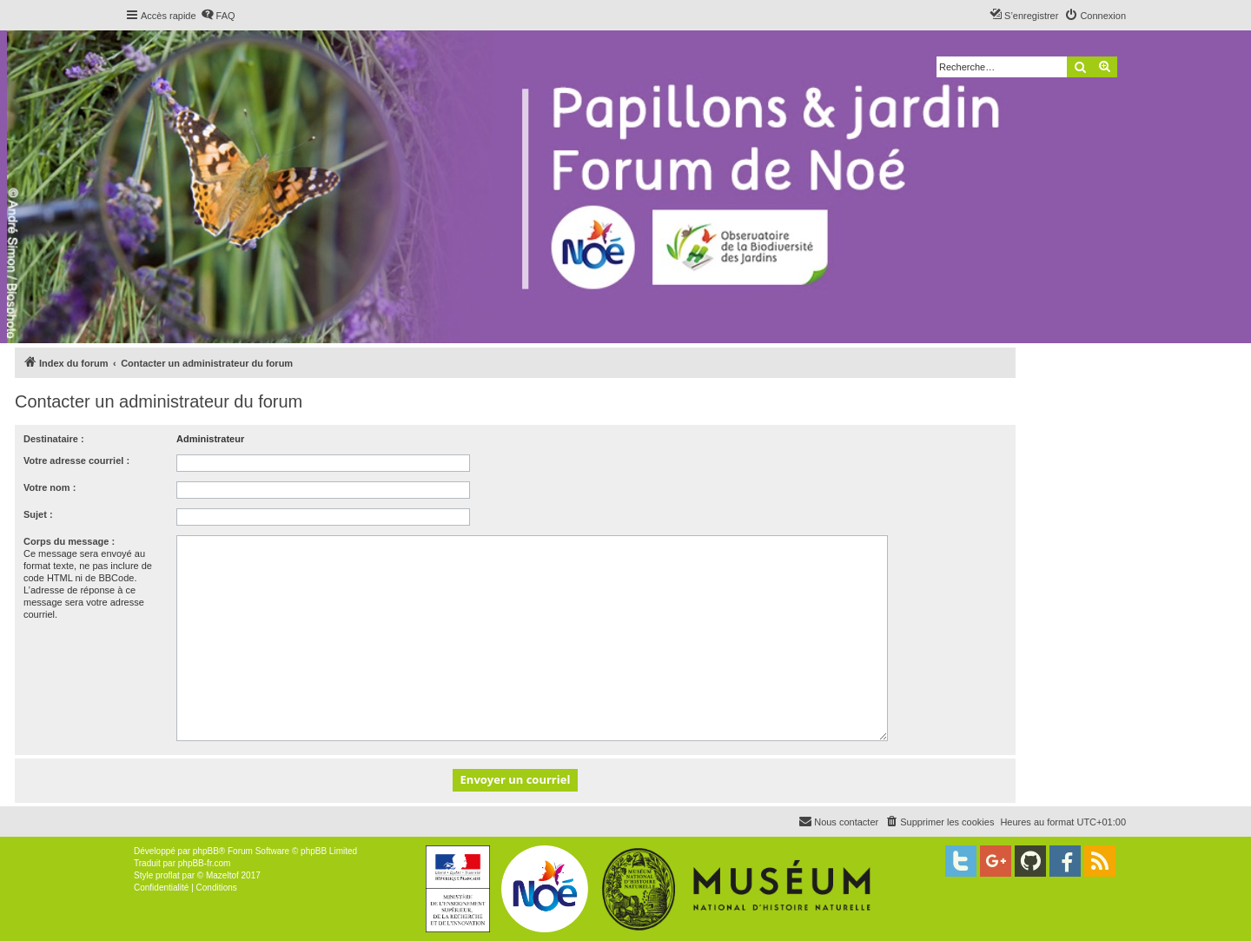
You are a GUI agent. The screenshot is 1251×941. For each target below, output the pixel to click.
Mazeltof (222, 875)
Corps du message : (69, 541)
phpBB (206, 851)
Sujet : (38, 514)
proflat (168, 875)
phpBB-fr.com (204, 863)
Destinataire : (53, 439)
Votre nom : (49, 487)
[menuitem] (218, 15)
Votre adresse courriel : (76, 460)
